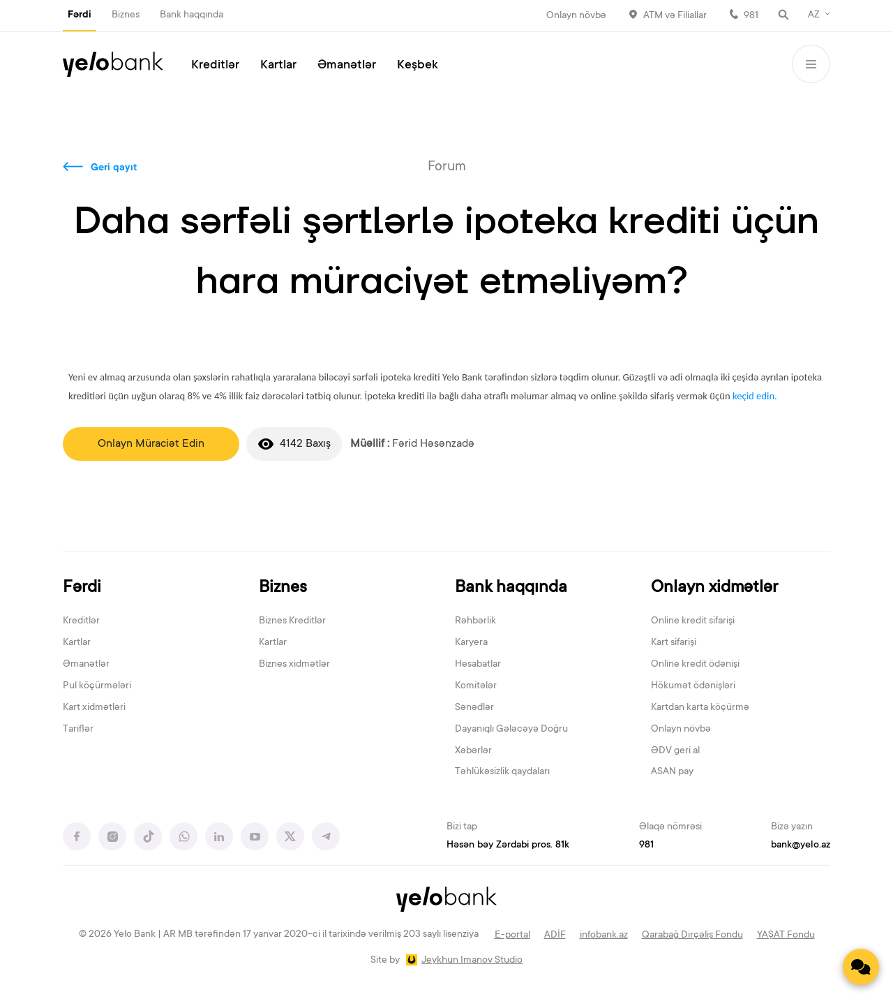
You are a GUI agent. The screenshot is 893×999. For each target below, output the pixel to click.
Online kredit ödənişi (695, 664)
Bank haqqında (191, 15)
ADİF (555, 935)
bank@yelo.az (800, 845)
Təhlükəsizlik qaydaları (502, 772)
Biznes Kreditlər (292, 621)
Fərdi (79, 15)
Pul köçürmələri (97, 686)
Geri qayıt (114, 168)
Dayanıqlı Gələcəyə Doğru (511, 729)
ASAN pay (672, 772)
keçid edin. (755, 396)
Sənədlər (474, 707)
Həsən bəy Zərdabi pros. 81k (507, 845)
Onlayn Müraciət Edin (151, 444)
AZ (814, 15)
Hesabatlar (478, 664)
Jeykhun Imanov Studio (472, 960)
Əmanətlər (346, 66)
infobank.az (604, 935)
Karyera (471, 643)
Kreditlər (215, 66)
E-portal (512, 935)
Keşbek (417, 66)
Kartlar (278, 66)
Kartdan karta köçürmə (700, 707)
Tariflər (78, 729)
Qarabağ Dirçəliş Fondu (692, 935)
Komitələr (476, 686)
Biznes (126, 15)
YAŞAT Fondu (786, 935)
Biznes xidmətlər (294, 664)
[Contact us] (861, 967)
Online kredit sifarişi (693, 621)
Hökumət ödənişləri (693, 686)
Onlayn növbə (576, 16)
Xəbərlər (473, 751)
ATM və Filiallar (675, 16)
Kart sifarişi (673, 643)
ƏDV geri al (675, 751)
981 (751, 16)
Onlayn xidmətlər (714, 588)
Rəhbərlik (475, 621)
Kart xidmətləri (94, 707)
